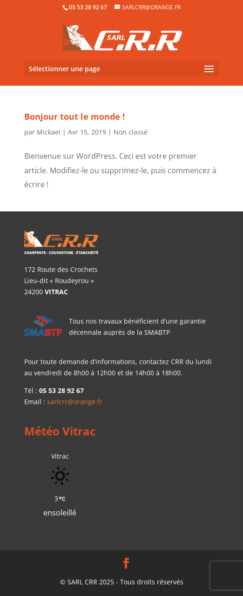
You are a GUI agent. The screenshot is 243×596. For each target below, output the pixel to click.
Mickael (49, 132)
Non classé (131, 132)
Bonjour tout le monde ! (74, 116)
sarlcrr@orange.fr (74, 401)
